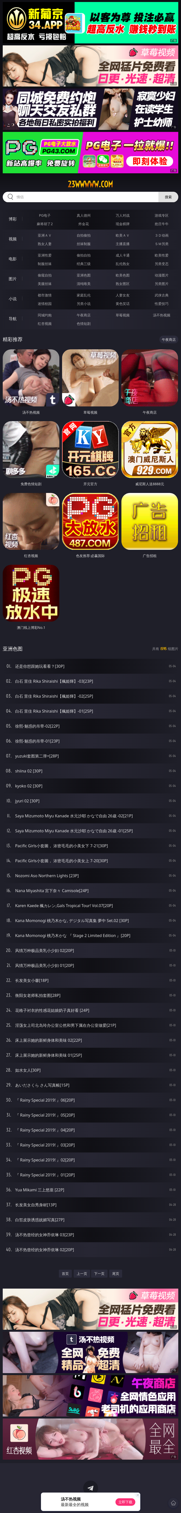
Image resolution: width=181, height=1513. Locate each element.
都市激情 (45, 295)
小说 (13, 298)
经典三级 (84, 263)
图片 (13, 279)
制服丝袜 (45, 263)
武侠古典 (162, 295)
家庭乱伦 (84, 295)
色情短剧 (84, 323)
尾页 (115, 1273)
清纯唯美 (84, 283)
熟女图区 (123, 283)
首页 (65, 1273)
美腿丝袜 (45, 283)
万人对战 (123, 215)
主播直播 (123, 243)
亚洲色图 (84, 275)
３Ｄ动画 (162, 235)
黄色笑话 (123, 303)
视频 (13, 239)
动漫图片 (162, 275)
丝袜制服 (84, 243)
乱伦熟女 (123, 263)
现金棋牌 (123, 223)
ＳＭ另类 (162, 243)
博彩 (13, 219)
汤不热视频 (161, 315)
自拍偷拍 (84, 235)
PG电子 (45, 215)
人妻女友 (123, 295)
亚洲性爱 (45, 255)
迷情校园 (45, 303)
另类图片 (162, 283)
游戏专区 (162, 215)
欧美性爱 (162, 255)
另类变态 (162, 263)
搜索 (168, 196)
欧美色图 (123, 275)
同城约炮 (45, 315)
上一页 (82, 1273)
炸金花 (83, 223)
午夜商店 (84, 315)
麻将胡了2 (45, 223)
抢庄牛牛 (162, 223)
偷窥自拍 (45, 275)
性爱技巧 (162, 303)
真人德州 (84, 215)
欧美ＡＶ (123, 235)
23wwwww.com (90, 184)
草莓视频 (123, 315)
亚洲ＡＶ (45, 235)
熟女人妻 (45, 243)
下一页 (99, 1273)
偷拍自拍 (84, 255)
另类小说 (84, 303)
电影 (13, 259)
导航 (13, 318)
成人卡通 (123, 255)
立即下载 (125, 1502)
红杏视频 (45, 323)
